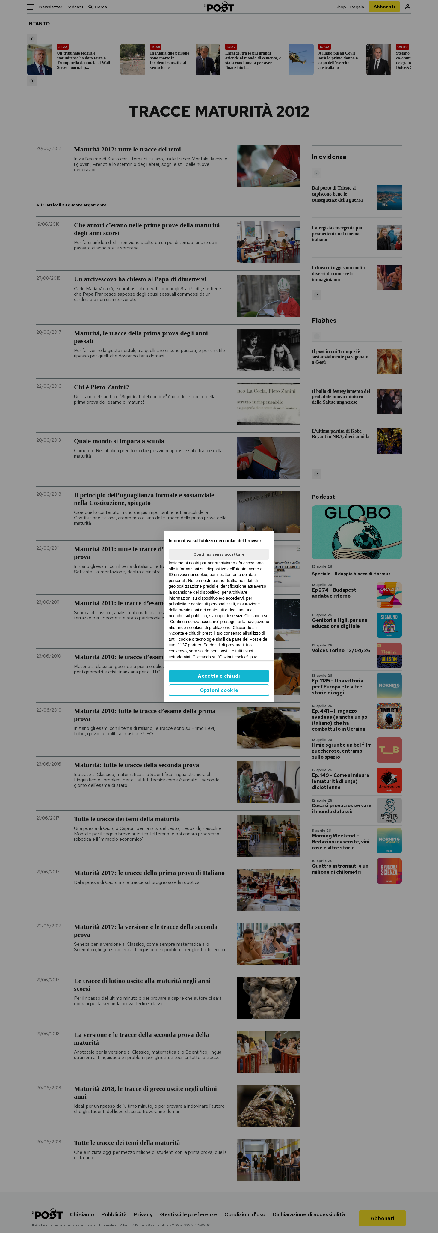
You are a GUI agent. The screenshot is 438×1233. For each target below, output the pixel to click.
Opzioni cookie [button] (219, 690)
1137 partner (189, 645)
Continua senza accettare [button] (219, 554)
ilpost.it (224, 651)
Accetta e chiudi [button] (219, 676)
